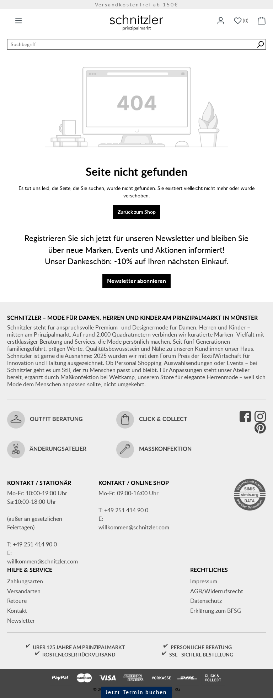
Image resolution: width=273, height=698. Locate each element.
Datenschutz (206, 601)
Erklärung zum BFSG (215, 611)
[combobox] (131, 44)
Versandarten (24, 591)
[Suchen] (260, 44)
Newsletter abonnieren (136, 281)
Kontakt (17, 611)
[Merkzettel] (241, 21)
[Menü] (18, 21)
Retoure (17, 601)
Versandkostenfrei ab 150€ (136, 4)
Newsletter (21, 621)
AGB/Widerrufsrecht (216, 591)
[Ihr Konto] (220, 21)
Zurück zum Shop (137, 211)
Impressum (203, 581)
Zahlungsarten (25, 581)
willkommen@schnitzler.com (42, 561)
